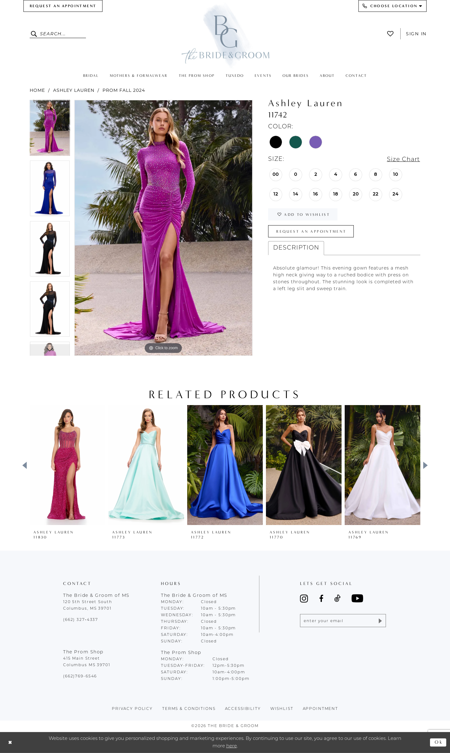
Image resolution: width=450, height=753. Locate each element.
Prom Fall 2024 (123, 90)
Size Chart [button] (403, 160)
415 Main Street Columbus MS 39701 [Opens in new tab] (86, 662)
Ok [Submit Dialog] (439, 742)
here (231, 746)
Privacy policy (132, 709)
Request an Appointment (311, 231)
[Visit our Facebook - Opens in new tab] (321, 598)
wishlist (281, 709)
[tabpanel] (50, 130)
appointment (320, 709)
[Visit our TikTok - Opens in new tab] (337, 598)
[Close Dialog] (10, 742)
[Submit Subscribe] (380, 620)
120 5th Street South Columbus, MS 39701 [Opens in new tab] (87, 605)
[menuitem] (62, 6)
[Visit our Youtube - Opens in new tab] (357, 598)
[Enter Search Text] (58, 33)
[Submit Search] (35, 33)
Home (37, 90)
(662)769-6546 (80, 676)
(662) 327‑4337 (80, 620)
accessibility (243, 709)
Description (296, 248)
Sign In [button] (416, 34)
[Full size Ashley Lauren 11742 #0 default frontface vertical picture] (163, 227)
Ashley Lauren (73, 90)
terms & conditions (189, 709)
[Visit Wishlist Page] (392, 34)
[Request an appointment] (62, 6)
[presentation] (67, 465)
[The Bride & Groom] (225, 35)
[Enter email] (343, 620)
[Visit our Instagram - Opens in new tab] (304, 598)
